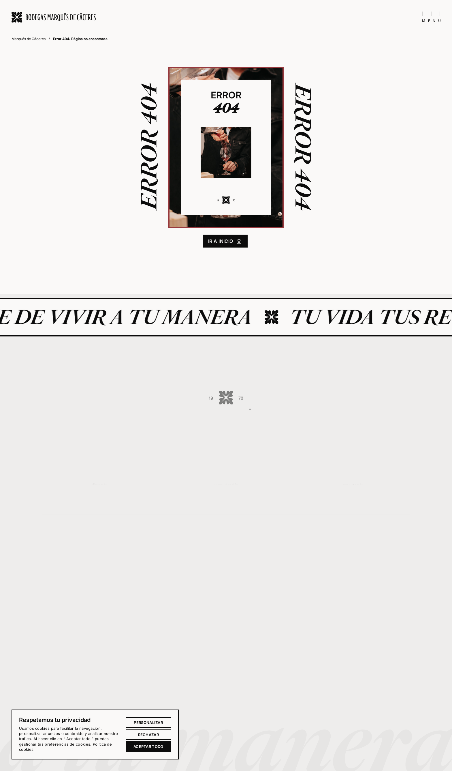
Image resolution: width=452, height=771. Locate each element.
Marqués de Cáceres (29, 39)
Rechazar (148, 734)
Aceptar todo (148, 746)
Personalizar (148, 722)
